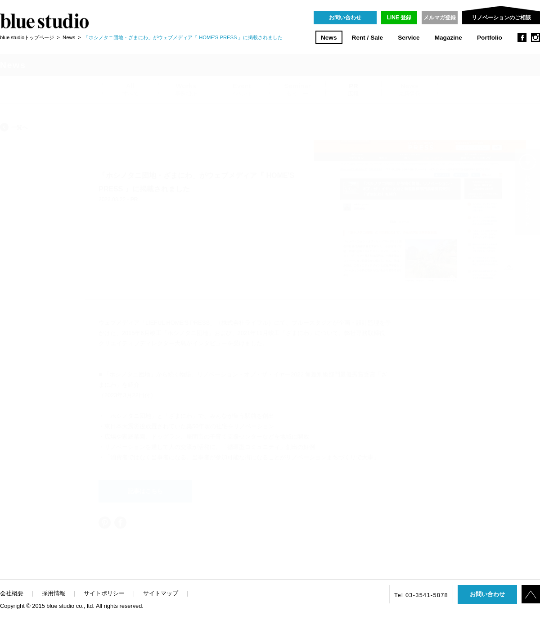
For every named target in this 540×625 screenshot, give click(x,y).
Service (408, 37)
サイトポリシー (104, 593)
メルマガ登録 (439, 17)
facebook (522, 37)
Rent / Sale (367, 37)
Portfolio (489, 37)
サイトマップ (160, 593)
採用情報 (53, 593)
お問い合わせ (345, 17)
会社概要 (11, 593)
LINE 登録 (399, 17)
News (329, 37)
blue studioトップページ (27, 37)
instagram (535, 37)
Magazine (448, 37)
